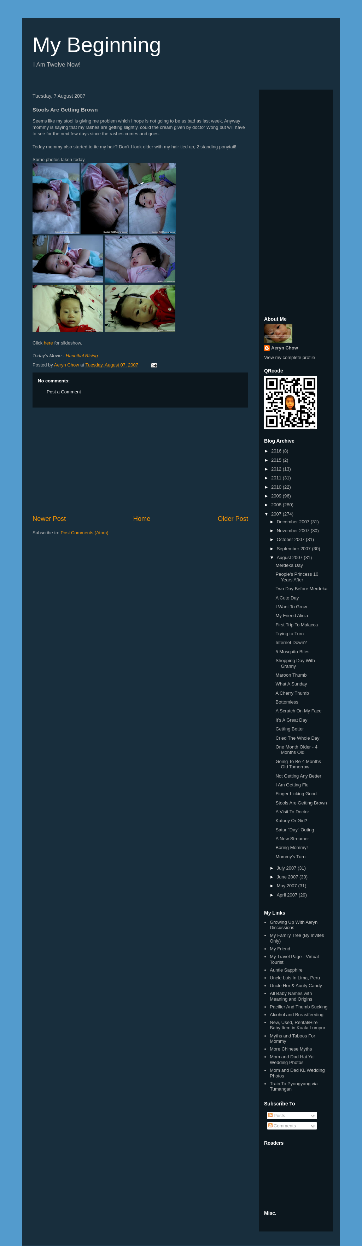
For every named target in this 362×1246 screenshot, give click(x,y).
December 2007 (294, 521)
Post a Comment (64, 391)
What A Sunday (291, 684)
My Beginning (97, 45)
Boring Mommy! (291, 847)
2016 (277, 451)
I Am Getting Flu (291, 784)
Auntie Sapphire (286, 970)
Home (142, 518)
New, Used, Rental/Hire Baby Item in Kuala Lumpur (297, 1025)
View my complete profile (289, 357)
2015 (277, 460)
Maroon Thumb (290, 675)
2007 (277, 514)
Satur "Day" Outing (294, 829)
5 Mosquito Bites (292, 651)
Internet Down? (290, 642)
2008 (277, 504)
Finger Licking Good (295, 793)
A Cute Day (287, 598)
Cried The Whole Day (297, 738)
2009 (277, 496)
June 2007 (288, 877)
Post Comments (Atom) (85, 532)
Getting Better (289, 729)
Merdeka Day (289, 565)
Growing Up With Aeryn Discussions (293, 925)
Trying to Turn (289, 633)
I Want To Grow (291, 606)
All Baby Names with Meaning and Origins (291, 996)
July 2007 (287, 868)
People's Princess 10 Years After (296, 576)
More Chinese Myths (291, 1049)
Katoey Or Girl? (291, 820)
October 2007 (291, 539)
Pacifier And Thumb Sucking (298, 1006)
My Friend (280, 948)
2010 (277, 487)
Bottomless (286, 702)
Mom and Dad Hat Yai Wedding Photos (292, 1059)
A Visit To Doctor (292, 811)
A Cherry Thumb (292, 693)
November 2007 (294, 530)
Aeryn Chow (284, 348)
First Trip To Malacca (296, 624)
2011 (277, 477)
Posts (276, 1115)
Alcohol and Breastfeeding (296, 1014)
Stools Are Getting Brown (301, 803)
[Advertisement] (140, 461)
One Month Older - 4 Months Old (296, 749)
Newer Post (49, 518)
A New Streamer (292, 838)
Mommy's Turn (290, 856)
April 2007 (288, 895)
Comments (282, 1125)
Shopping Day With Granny (295, 663)
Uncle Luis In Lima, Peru (295, 977)
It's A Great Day (291, 720)
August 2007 (290, 557)
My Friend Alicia (291, 615)
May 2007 (287, 885)
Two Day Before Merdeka (301, 588)
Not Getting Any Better (298, 776)
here (48, 343)
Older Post (233, 518)
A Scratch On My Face (298, 710)
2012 (277, 469)
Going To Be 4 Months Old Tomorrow (298, 764)
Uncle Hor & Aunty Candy (296, 985)
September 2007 (294, 548)
